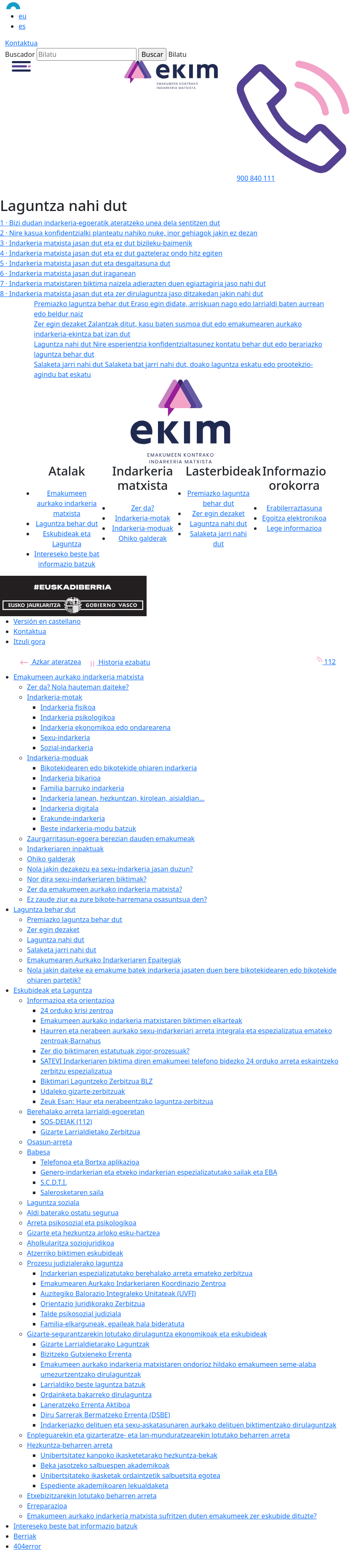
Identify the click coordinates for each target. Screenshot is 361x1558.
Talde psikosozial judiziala (80, 1313)
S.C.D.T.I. (53, 1182)
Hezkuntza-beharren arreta (69, 1445)
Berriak (24, 1536)
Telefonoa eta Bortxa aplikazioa (89, 1162)
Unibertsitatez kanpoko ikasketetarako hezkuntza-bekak (128, 1455)
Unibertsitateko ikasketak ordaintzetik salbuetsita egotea (130, 1475)
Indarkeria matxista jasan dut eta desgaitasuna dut (85, 263)
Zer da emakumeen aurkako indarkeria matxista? (104, 889)
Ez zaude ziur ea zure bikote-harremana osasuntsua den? (117, 899)
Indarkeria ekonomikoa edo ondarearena (105, 727)
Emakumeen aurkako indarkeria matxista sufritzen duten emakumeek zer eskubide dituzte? (172, 1516)
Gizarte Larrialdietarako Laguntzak (95, 1344)
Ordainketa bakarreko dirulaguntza (96, 1394)
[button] (21, 65)
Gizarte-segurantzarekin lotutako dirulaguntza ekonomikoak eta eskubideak (147, 1334)
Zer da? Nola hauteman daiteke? (78, 687)
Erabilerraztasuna (294, 508)
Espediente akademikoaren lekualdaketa (104, 1485)
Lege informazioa (294, 528)
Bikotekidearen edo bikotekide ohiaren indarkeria (118, 767)
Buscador (20, 54)
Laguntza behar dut (67, 523)
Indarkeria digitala (69, 808)
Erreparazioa (47, 1505)
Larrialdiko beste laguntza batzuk (92, 1384)
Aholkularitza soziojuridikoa (70, 1243)
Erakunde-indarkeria (72, 818)
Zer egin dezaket (218, 513)
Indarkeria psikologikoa (77, 717)
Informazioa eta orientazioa (71, 1000)
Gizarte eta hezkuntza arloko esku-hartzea (93, 1232)
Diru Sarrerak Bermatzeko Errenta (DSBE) (105, 1414)
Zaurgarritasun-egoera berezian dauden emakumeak (111, 838)
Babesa (38, 1152)
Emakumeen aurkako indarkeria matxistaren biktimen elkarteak (141, 1020)
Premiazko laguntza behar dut (74, 919)
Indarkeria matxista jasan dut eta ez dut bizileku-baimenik (96, 243)
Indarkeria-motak (142, 518)
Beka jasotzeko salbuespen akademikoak (105, 1465)
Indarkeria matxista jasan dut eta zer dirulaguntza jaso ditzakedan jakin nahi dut (131, 293)
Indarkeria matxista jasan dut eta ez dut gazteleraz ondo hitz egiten (111, 253)
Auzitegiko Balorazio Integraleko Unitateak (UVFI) (118, 1293)
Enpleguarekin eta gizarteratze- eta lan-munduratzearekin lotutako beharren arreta (158, 1435)
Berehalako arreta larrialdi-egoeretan (85, 1111)
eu (23, 16)
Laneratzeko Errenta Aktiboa (85, 1404)
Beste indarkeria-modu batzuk (88, 828)
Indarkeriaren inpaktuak (65, 848)
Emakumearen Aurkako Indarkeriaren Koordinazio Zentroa (133, 1283)
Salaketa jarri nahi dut (61, 949)
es (22, 26)
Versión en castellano (46, 621)
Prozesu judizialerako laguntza (75, 1263)
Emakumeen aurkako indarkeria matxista (66, 503)
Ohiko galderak (142, 538)
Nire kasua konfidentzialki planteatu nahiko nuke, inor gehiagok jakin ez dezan (128, 233)
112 (323, 661)
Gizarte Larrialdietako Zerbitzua (90, 1131)
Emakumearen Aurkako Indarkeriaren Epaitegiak (104, 960)
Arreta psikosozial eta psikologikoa (81, 1222)
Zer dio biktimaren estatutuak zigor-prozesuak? (115, 1051)
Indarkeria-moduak (142, 528)
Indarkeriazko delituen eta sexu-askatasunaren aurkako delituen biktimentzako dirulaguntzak (188, 1425)
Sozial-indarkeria (66, 747)
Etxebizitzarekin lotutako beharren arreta (92, 1495)
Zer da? (142, 508)
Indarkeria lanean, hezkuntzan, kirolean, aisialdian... (122, 798)
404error (27, 1546)
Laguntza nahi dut (218, 523)
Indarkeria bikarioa (70, 778)
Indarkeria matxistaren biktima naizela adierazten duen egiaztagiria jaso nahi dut (133, 283)
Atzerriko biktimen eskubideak (75, 1253)
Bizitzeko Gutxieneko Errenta (86, 1354)
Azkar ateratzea (50, 661)
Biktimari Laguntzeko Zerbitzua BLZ (96, 1081)
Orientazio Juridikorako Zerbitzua (92, 1303)
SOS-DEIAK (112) (66, 1121)
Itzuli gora (29, 641)
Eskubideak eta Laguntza (52, 990)
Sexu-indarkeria (65, 737)
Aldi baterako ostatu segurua (73, 1212)
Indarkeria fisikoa (68, 707)
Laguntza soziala (53, 1202)
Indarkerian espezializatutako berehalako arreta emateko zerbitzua (146, 1273)
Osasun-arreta (49, 1141)
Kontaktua (21, 43)
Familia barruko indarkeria (82, 788)
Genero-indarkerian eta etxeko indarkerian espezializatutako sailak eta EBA (158, 1172)
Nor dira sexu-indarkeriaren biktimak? (87, 879)
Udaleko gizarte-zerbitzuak (82, 1091)
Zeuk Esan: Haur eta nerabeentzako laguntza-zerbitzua (126, 1101)
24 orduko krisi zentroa (76, 1010)
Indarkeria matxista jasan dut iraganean (68, 273)
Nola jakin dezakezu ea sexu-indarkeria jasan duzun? (110, 869)
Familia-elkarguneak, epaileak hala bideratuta (112, 1323)
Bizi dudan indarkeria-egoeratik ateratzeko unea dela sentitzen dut (110, 222)
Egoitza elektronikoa (294, 518)
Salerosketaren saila (72, 1192)
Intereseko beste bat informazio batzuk (75, 1526)
